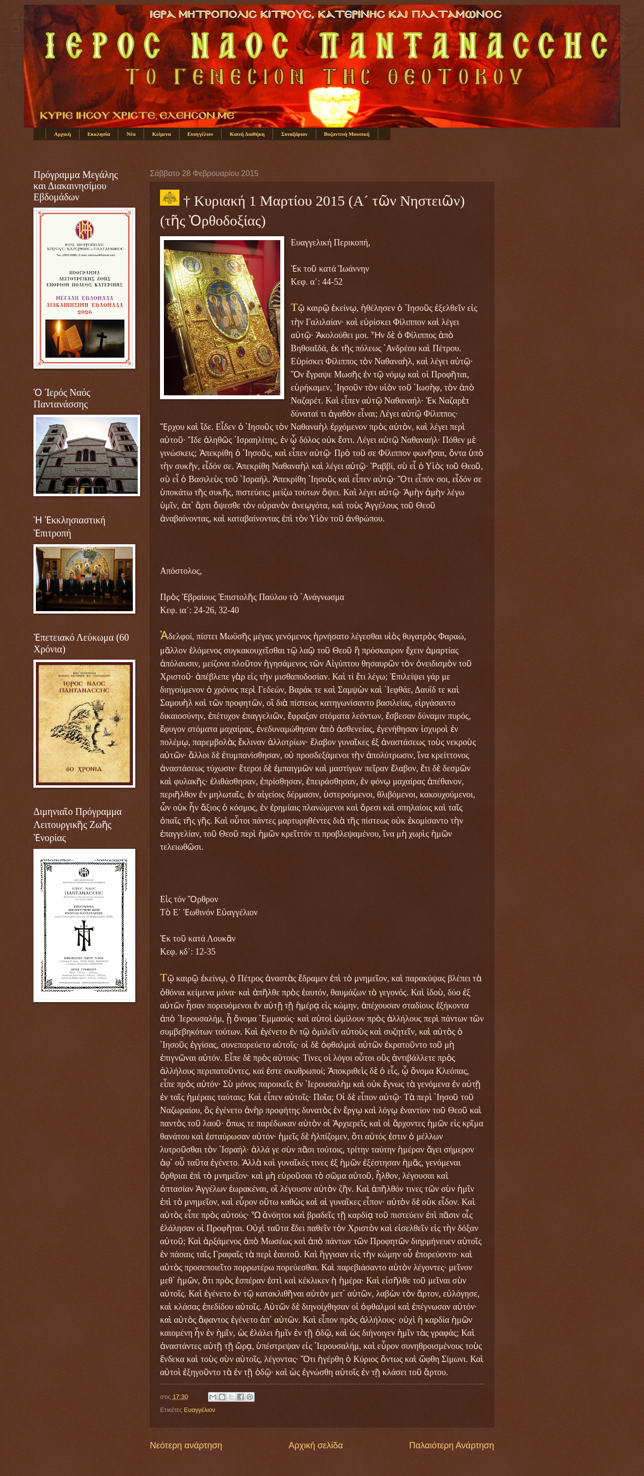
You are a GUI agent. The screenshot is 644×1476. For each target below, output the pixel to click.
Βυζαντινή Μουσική (347, 134)
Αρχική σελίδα (316, 1445)
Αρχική (62, 134)
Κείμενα (161, 134)
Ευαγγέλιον (200, 134)
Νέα (131, 134)
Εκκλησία (98, 134)
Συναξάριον (294, 134)
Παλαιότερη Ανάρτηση (451, 1445)
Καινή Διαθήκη (247, 134)
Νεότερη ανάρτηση (186, 1445)
